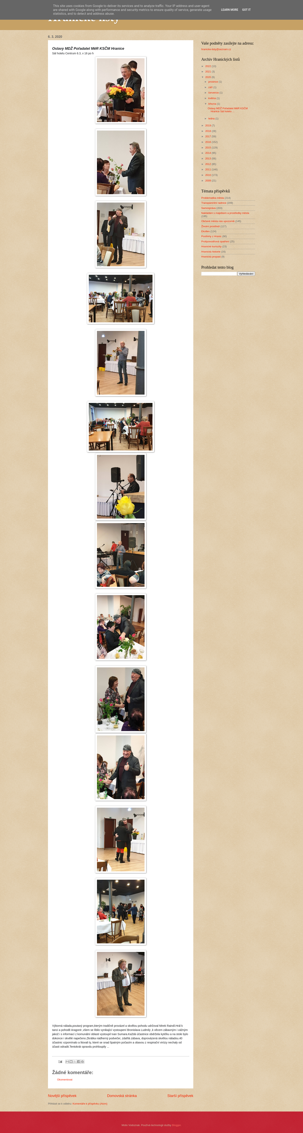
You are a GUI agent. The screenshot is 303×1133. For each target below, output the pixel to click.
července (213, 92)
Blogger (176, 1125)
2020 (208, 77)
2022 (208, 66)
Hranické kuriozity (211, 246)
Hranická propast (211, 256)
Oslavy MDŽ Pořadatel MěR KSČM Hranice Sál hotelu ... (228, 110)
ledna (211, 118)
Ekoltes (205, 231)
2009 (208, 180)
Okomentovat (64, 1079)
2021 (208, 71)
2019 (208, 125)
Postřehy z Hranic (211, 236)
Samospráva (208, 208)
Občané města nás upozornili (218, 221)
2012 (208, 164)
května (212, 98)
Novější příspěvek (62, 1096)
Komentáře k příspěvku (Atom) (90, 1103)
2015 (208, 147)
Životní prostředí (210, 226)
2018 (208, 131)
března (212, 103)
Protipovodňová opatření (215, 241)
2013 (208, 158)
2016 (208, 141)
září (210, 87)
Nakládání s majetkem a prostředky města (225, 213)
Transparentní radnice (213, 202)
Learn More (229, 9)
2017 (208, 136)
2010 (208, 175)
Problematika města (212, 197)
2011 (208, 169)
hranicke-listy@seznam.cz (216, 49)
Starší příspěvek (180, 1096)
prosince (213, 81)
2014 (208, 152)
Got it (246, 9)
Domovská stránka (122, 1096)
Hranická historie (210, 251)
